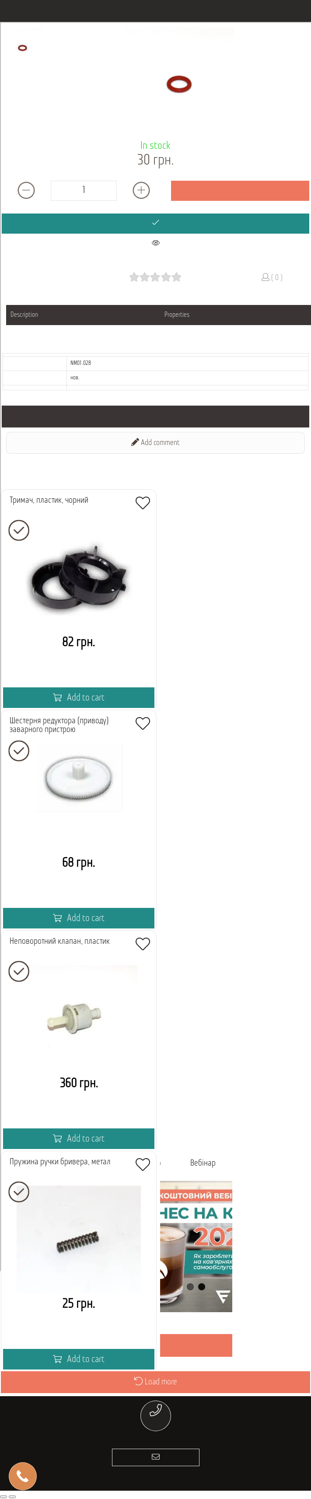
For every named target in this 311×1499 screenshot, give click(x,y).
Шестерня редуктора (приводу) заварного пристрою (59, 725)
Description (24, 315)
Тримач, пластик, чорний (49, 500)
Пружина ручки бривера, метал (60, 1162)
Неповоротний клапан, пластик (60, 941)
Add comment (155, 442)
